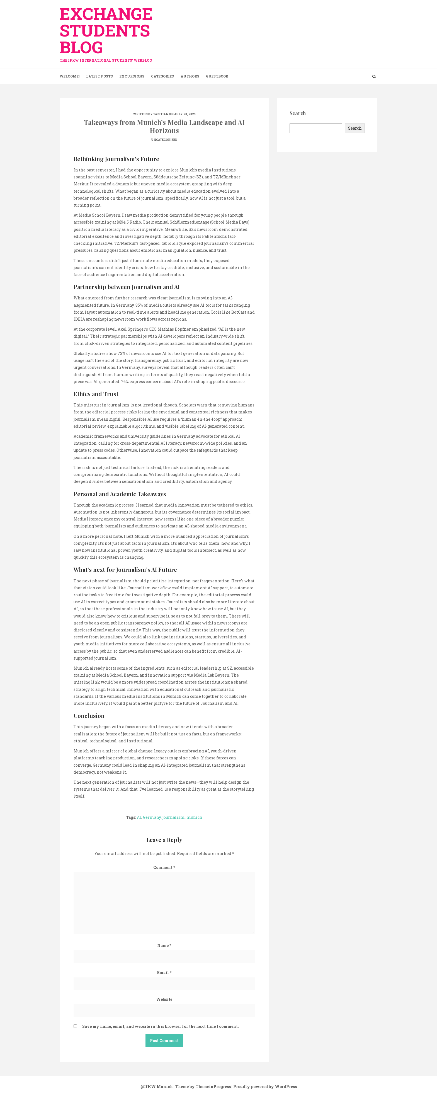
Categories (162, 76)
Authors (190, 76)
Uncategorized (164, 140)
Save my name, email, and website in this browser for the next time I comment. (160, 1026)
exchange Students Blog (110, 31)
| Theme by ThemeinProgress (202, 1086)
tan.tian (160, 114)
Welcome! (69, 76)
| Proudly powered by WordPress (264, 1086)
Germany (152, 817)
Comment (164, 867)
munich (194, 817)
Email (164, 972)
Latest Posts (99, 76)
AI (139, 817)
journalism (173, 817)
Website (164, 999)
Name (164, 945)
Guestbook (217, 76)
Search (355, 128)
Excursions (132, 76)
